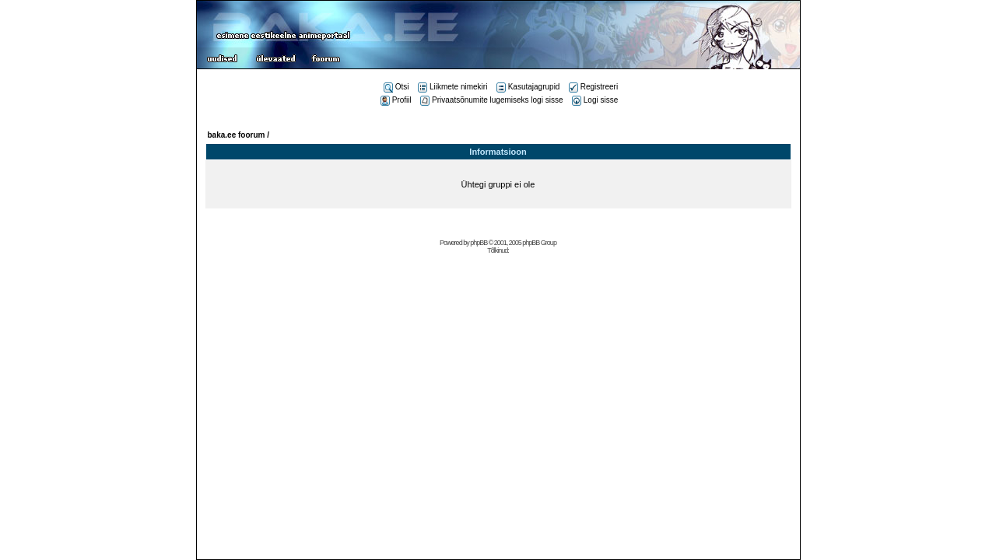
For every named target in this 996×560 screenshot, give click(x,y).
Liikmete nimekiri (452, 86)
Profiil (396, 100)
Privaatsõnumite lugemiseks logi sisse (491, 100)
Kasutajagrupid (528, 86)
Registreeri (593, 86)
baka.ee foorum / (238, 135)
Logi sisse (595, 100)
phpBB (478, 243)
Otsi (396, 86)
